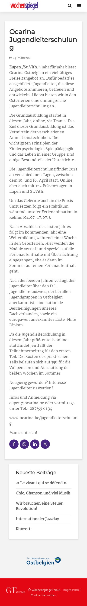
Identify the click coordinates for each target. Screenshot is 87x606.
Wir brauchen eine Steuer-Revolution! (40, 506)
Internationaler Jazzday (37, 519)
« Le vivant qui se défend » (41, 483)
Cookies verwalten (43, 595)
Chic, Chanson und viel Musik (43, 493)
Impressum (71, 590)
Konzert (23, 529)
